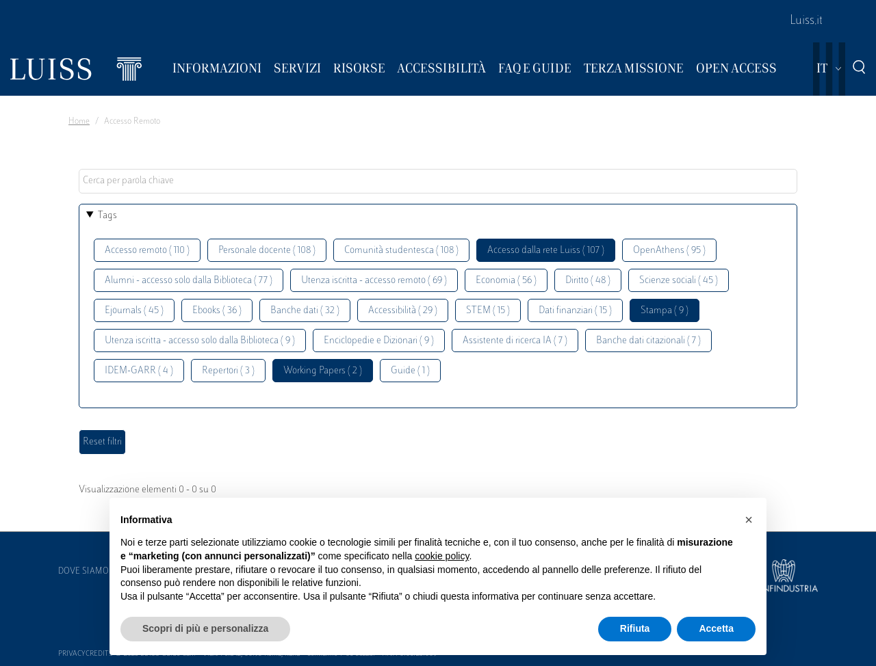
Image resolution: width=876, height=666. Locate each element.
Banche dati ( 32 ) (304, 311)
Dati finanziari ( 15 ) (575, 311)
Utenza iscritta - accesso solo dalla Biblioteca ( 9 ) (200, 341)
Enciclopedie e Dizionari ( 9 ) (379, 341)
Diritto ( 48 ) (587, 281)
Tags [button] (107, 216)
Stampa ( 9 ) (664, 311)
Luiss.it (806, 21)
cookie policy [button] (442, 555)
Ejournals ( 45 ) (134, 311)
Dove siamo (83, 572)
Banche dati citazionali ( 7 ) (648, 341)
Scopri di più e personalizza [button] (205, 628)
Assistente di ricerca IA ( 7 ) (515, 341)
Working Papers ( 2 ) (322, 371)
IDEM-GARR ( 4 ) (139, 371)
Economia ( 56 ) (506, 281)
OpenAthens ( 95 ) (669, 250)
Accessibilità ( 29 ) (402, 311)
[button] (749, 520)
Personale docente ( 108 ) (266, 250)
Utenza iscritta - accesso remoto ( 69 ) (374, 281)
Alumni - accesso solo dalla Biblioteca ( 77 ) (188, 281)
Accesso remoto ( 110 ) (147, 250)
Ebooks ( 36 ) (217, 311)
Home (79, 122)
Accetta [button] (716, 628)
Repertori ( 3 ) (228, 371)
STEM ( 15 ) (488, 311)
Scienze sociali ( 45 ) (678, 281)
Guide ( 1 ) (410, 371)
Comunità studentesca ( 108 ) (401, 250)
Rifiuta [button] (635, 628)
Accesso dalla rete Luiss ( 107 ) (545, 250)
